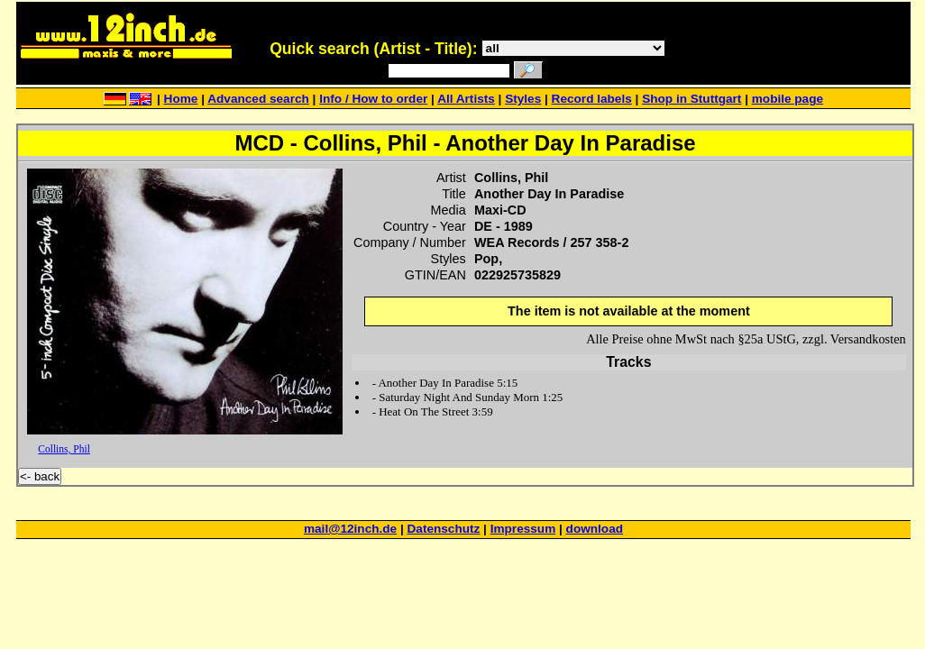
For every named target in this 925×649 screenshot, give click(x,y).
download (594, 528)
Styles (523, 98)
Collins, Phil (64, 448)
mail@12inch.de (350, 528)
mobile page (787, 98)
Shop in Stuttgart (691, 98)
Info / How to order (373, 98)
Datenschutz (444, 528)
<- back (40, 476)
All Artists (466, 98)
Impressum (523, 528)
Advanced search (258, 98)
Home (181, 98)
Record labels (592, 98)
